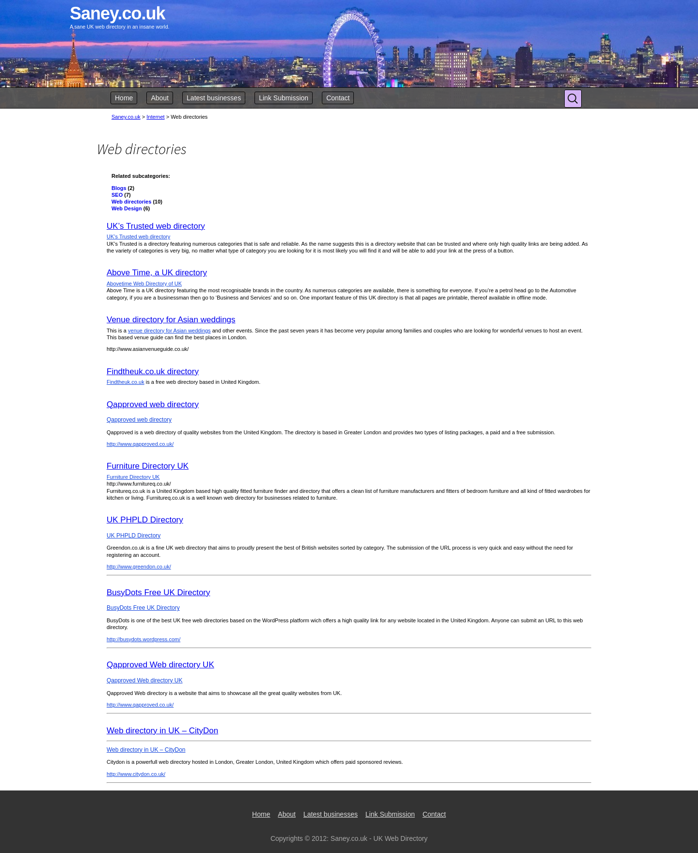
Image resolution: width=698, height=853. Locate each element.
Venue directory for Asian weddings (171, 319)
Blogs (119, 188)
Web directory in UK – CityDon (162, 730)
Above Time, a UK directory (157, 272)
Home (124, 98)
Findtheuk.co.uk (125, 382)
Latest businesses (214, 98)
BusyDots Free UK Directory (158, 592)
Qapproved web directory (153, 404)
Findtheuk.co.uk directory (153, 371)
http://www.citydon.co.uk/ (136, 774)
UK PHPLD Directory (145, 519)
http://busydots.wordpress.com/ (143, 639)
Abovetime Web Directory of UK (144, 283)
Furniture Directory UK (148, 466)
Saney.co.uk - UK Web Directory (379, 838)
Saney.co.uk (126, 117)
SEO (117, 195)
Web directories (131, 202)
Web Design (126, 208)
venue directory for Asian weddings (169, 330)
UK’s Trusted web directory (156, 226)
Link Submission (283, 98)
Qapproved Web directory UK (160, 664)
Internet (155, 117)
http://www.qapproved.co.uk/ (140, 444)
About (160, 98)
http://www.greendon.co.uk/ (139, 566)
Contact (337, 98)
